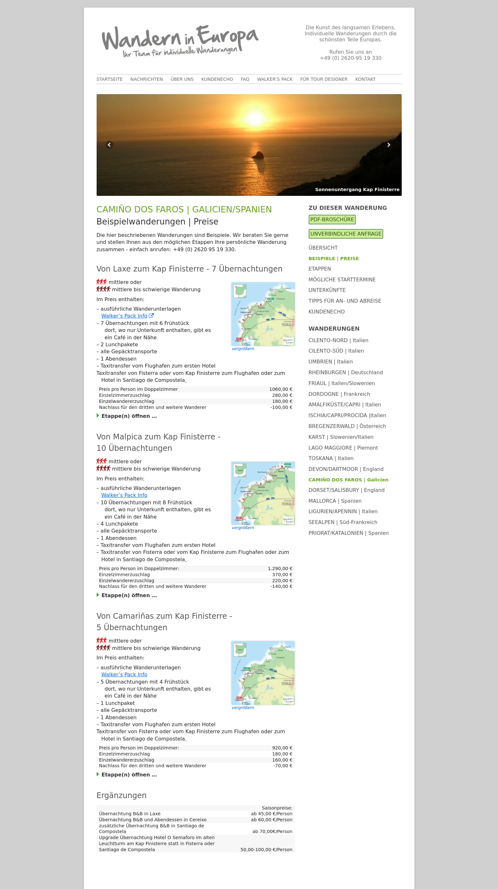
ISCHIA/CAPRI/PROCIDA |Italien (347, 415)
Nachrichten (146, 79)
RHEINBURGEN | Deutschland (346, 372)
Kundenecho (217, 79)
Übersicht (323, 248)
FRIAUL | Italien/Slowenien (342, 383)
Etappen (320, 269)
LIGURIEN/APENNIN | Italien (343, 511)
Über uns (182, 79)
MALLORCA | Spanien (335, 501)
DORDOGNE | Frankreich (339, 394)
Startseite (110, 79)
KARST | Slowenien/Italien (341, 437)
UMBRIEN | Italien (331, 362)
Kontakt (365, 79)
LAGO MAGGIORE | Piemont (343, 448)
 (104, 289)
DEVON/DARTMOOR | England (346, 469)
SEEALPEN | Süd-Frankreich (343, 522)
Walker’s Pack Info (127, 316)
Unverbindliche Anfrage (346, 234)
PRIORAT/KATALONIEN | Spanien (349, 533)
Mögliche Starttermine (342, 280)
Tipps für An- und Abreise (345, 301)
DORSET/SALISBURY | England (347, 490)
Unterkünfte (327, 290)
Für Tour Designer (324, 79)
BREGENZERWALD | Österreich (347, 426)
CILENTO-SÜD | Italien (336, 351)
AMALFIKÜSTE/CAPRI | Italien (345, 405)
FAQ (245, 79)
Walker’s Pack (275, 79)
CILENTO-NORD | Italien (339, 340)
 (102, 282)
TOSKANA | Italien (331, 458)
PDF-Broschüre (332, 220)
